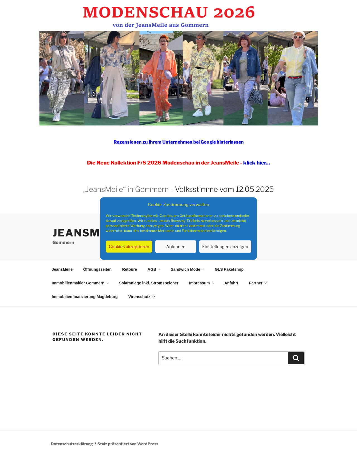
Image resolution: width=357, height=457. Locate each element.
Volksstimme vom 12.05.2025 (224, 189)
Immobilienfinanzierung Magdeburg (85, 296)
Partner (258, 283)
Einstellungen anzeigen (225, 246)
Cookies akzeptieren (129, 246)
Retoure (129, 269)
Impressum (202, 283)
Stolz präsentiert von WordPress (127, 443)
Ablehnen (175, 246)
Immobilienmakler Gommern (81, 283)
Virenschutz (142, 296)
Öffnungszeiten (97, 269)
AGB (154, 269)
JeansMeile (89, 233)
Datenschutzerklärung (72, 443)
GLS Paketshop (229, 269)
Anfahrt (231, 283)
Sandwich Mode (188, 269)
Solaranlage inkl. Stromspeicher (148, 283)
